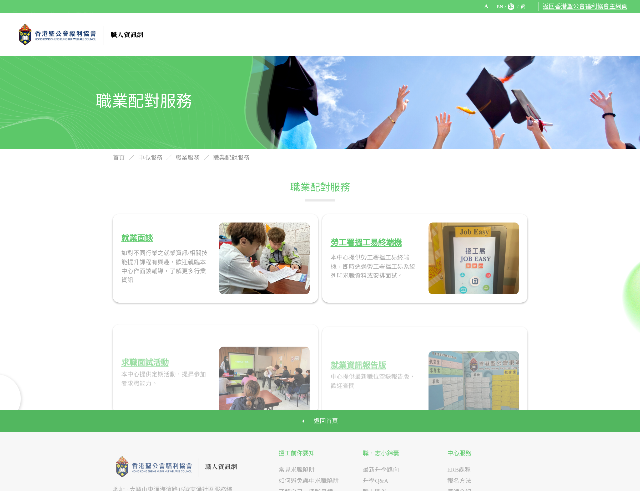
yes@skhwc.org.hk (34, 6)
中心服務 (482, 34)
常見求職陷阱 (297, 468)
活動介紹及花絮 (529, 34)
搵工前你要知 (389, 34)
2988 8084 (80, 6)
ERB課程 (459, 468)
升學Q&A (375, 479)
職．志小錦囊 (439, 34)
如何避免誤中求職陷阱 (309, 479)
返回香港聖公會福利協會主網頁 (585, 6)
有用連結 (570, 34)
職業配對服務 (231, 159)
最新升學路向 (381, 468)
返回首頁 (320, 420)
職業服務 (188, 159)
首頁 (120, 159)
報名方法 (459, 479)
